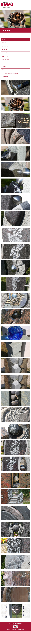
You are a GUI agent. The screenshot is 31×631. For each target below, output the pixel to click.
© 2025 (15, 623)
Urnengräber (5, 56)
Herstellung (4, 42)
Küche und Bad (5, 63)
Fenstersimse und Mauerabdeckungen (10, 73)
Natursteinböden (5, 59)
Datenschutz (13, 629)
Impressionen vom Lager (7, 35)
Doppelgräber (5, 52)
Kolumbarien (5, 46)
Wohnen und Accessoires (7, 69)
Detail (3, 39)
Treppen (4, 66)
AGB (23, 629)
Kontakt (8, 629)
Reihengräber (5, 49)
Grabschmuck (5, 76)
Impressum (19, 629)
